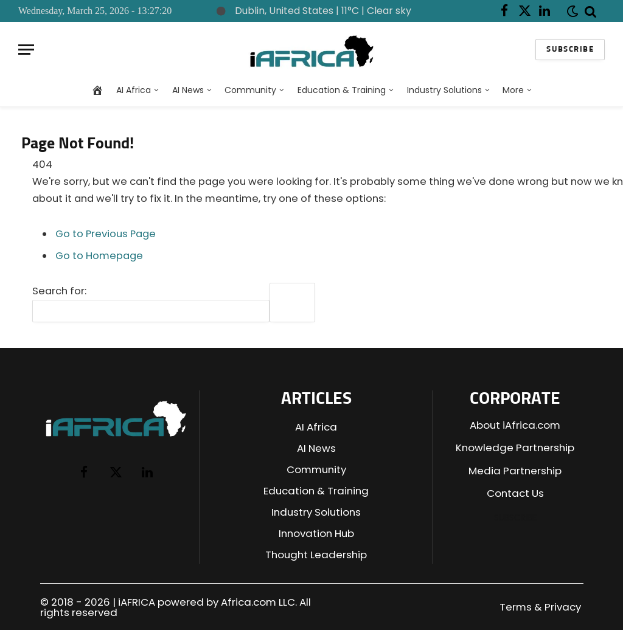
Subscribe (570, 50)
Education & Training (342, 90)
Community (250, 90)
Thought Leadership (316, 554)
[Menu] (26, 49)
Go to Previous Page (105, 234)
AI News (188, 90)
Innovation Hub (316, 533)
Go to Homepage (99, 256)
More (513, 90)
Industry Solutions (444, 90)
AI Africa (133, 90)
